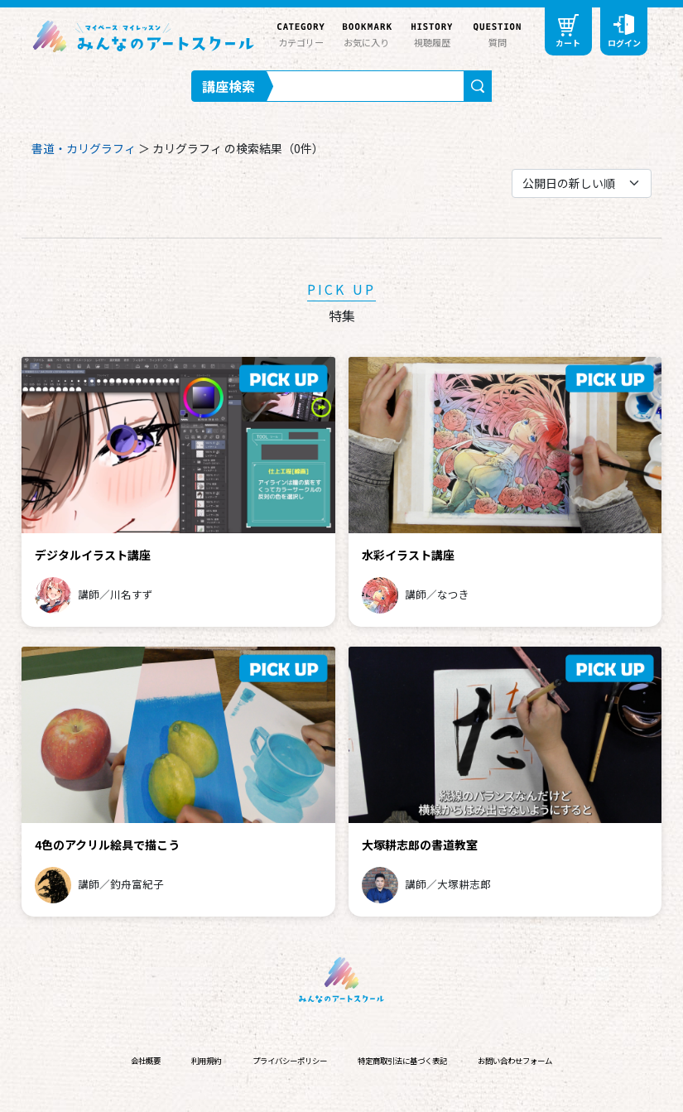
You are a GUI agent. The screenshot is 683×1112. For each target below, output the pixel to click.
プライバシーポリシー (290, 1061)
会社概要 (146, 1061)
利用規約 (206, 1061)
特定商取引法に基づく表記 (402, 1061)
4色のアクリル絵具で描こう (107, 844)
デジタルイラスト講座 (93, 554)
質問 (497, 33)
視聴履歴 (431, 33)
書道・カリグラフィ (83, 148)
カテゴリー (301, 33)
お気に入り (366, 33)
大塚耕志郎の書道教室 (420, 844)
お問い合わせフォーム (515, 1061)
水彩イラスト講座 (408, 554)
